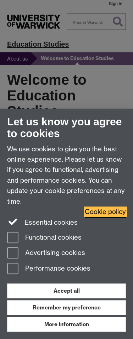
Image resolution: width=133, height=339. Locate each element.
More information (66, 324)
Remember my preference (67, 307)
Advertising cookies (46, 253)
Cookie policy (105, 212)
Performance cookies (48, 269)
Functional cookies (44, 238)
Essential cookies (42, 221)
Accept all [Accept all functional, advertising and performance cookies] (67, 290)
